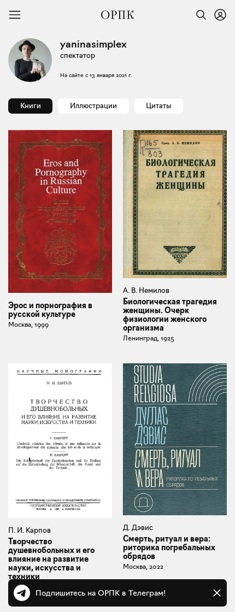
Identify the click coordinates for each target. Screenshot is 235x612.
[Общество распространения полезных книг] (117, 15)
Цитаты (158, 105)
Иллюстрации (93, 105)
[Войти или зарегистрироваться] (220, 14)
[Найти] (198, 15)
